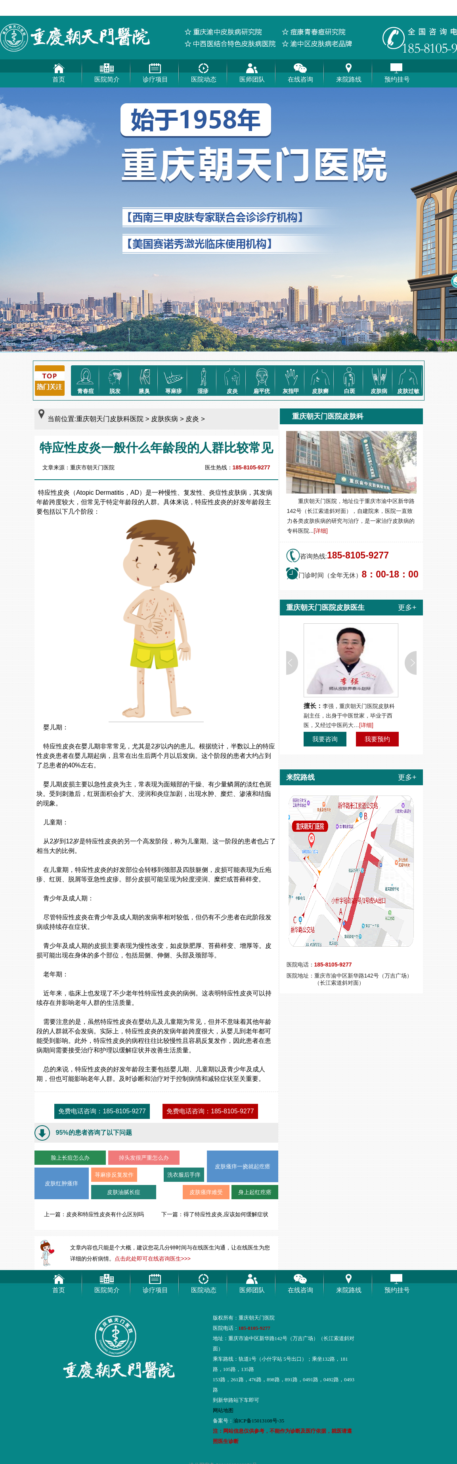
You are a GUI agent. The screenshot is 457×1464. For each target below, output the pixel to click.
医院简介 (107, 71)
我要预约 (377, 739)
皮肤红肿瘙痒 (61, 1183)
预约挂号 (397, 71)
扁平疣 (261, 379)
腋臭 (144, 379)
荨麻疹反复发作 (114, 1175)
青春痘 (85, 379)
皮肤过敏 (408, 379)
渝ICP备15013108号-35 (259, 1421)
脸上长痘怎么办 (70, 1157)
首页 (58, 71)
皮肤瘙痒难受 (206, 1192)
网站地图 (223, 1410)
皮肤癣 (320, 379)
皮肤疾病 (164, 419)
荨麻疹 (173, 379)
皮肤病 (379, 379)
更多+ (407, 607)
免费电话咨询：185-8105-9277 (102, 1111)
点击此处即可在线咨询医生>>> (153, 1258)
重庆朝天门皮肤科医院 (109, 419)
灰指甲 (291, 379)
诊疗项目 (155, 71)
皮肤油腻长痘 (123, 1192)
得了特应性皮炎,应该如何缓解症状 (226, 1214)
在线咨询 (300, 71)
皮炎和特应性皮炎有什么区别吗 (105, 1214)
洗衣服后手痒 (184, 1175)
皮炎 (232, 379)
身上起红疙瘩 (255, 1192)
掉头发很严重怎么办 (144, 1157)
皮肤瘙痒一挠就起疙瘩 (242, 1166)
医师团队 (252, 71)
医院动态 (204, 71)
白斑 (349, 379)
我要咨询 (325, 739)
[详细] (321, 531)
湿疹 (203, 379)
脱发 (115, 379)
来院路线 (349, 71)
